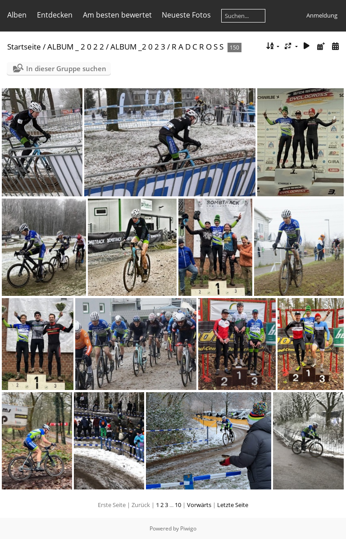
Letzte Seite (232, 505)
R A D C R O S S (197, 46)
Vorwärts (199, 505)
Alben (17, 15)
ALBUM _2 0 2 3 (137, 46)
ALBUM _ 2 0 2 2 (75, 46)
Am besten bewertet (117, 15)
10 (178, 505)
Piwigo (188, 528)
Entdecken (55, 15)
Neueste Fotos (186, 15)
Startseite (24, 46)
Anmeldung (321, 15)
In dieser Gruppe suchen (66, 68)
